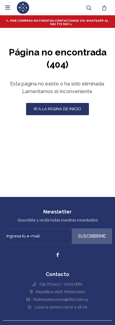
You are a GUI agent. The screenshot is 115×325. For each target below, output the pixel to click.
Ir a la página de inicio (57, 109)
